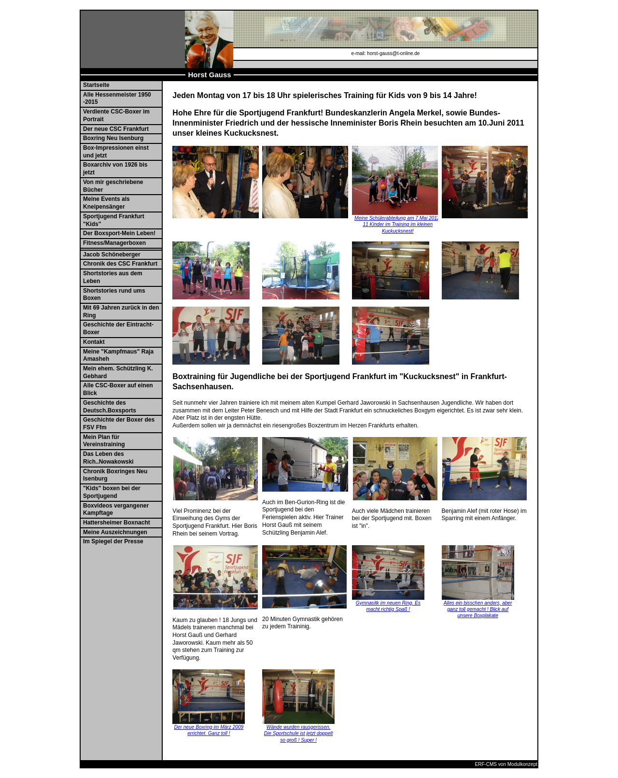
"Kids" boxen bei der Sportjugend (111, 492)
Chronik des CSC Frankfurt (120, 263)
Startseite (96, 85)
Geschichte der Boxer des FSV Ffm (118, 423)
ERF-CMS (486, 764)
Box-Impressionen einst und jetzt (116, 151)
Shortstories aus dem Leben (112, 277)
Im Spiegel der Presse (113, 541)
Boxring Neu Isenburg (113, 138)
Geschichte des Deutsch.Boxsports (109, 406)
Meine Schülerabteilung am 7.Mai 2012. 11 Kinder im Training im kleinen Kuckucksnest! (397, 224)
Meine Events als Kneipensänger (106, 203)
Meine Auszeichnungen (115, 532)
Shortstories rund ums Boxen (114, 294)
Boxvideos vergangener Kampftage (116, 509)
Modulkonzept (522, 764)
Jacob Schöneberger (111, 254)
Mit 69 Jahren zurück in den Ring (121, 311)
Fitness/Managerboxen (114, 243)
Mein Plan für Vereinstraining (104, 441)
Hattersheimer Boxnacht (116, 522)
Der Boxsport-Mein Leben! (119, 233)
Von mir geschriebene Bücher (113, 186)
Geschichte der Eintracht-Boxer (118, 328)
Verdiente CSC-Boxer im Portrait (116, 115)
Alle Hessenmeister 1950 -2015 (117, 98)
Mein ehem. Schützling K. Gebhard (118, 372)
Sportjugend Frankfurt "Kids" (113, 220)
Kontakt (94, 342)
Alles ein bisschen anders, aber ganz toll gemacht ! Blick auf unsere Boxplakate (478, 609)
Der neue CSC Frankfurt (116, 129)
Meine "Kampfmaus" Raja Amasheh (118, 355)
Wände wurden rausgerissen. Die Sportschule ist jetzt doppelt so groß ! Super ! (298, 733)
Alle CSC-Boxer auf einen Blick (118, 389)
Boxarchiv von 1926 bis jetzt (115, 168)
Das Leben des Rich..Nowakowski (108, 458)
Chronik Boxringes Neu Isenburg (115, 475)
